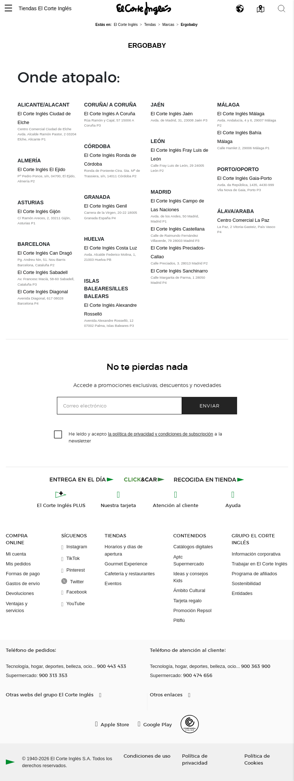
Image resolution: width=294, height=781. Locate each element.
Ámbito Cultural (189, 590)
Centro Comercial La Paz (243, 220)
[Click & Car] (144, 479)
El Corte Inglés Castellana (178, 229)
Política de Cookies (257, 759)
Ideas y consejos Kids (190, 577)
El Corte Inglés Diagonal (43, 291)
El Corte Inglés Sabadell (42, 272)
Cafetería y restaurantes (130, 573)
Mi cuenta (16, 554)
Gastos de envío (23, 583)
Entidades (242, 593)
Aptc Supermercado (188, 560)
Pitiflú (179, 620)
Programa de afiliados (254, 573)
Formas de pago (23, 573)
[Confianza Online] (190, 724)
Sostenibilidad (246, 583)
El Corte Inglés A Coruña (109, 113)
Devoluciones (20, 593)
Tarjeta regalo (187, 600)
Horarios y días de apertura (124, 550)
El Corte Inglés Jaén (172, 113)
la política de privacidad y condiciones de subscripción (160, 434)
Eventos (113, 583)
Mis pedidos (18, 564)
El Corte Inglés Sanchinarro (179, 271)
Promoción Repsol (192, 610)
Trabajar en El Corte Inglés (259, 564)
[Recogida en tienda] (209, 479)
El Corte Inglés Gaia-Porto (244, 178)
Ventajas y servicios (16, 607)
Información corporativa (256, 554)
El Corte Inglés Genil (105, 206)
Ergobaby (147, 45)
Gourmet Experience (126, 564)
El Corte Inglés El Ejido (41, 169)
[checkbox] (58, 434)
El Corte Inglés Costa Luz (110, 248)
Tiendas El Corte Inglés (45, 8)
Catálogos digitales (193, 546)
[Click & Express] (82, 479)
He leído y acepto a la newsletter (145, 437)
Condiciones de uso (147, 755)
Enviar (210, 405)
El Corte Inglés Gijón (39, 211)
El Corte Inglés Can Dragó (45, 253)
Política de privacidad (195, 759)
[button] (8, 8)
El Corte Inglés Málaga (240, 113)
